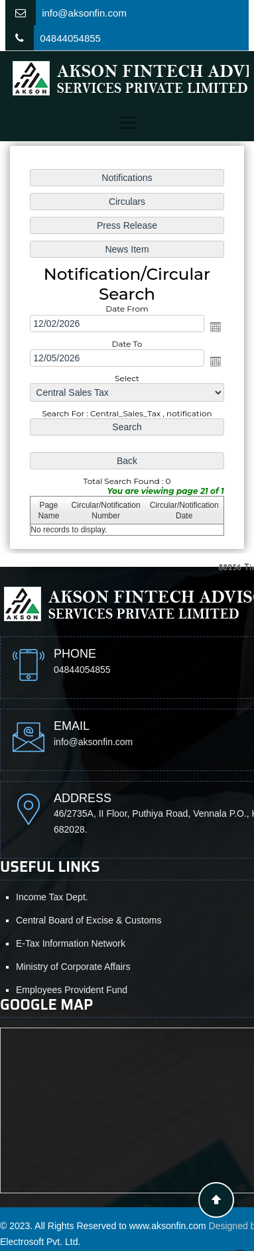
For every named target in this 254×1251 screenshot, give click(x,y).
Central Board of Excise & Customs (88, 920)
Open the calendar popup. (215, 327)
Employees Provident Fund (71, 989)
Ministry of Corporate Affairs (73, 966)
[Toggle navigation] (127, 122)
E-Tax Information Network (70, 943)
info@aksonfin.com (84, 13)
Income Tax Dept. (52, 897)
